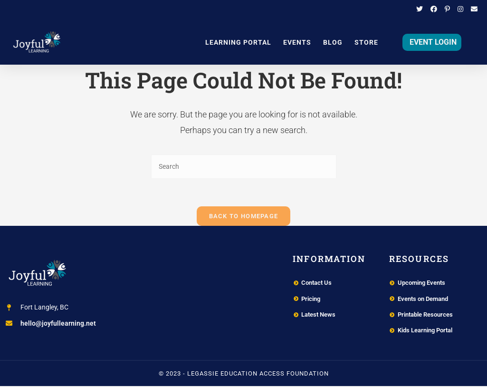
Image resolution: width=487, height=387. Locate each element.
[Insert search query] (243, 167)
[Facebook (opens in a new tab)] (434, 9)
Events (297, 42)
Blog (333, 42)
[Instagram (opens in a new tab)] (460, 9)
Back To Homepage (243, 217)
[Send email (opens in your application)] (472, 9)
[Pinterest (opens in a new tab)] (447, 9)
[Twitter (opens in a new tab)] (419, 9)
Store (366, 42)
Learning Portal (238, 42)
